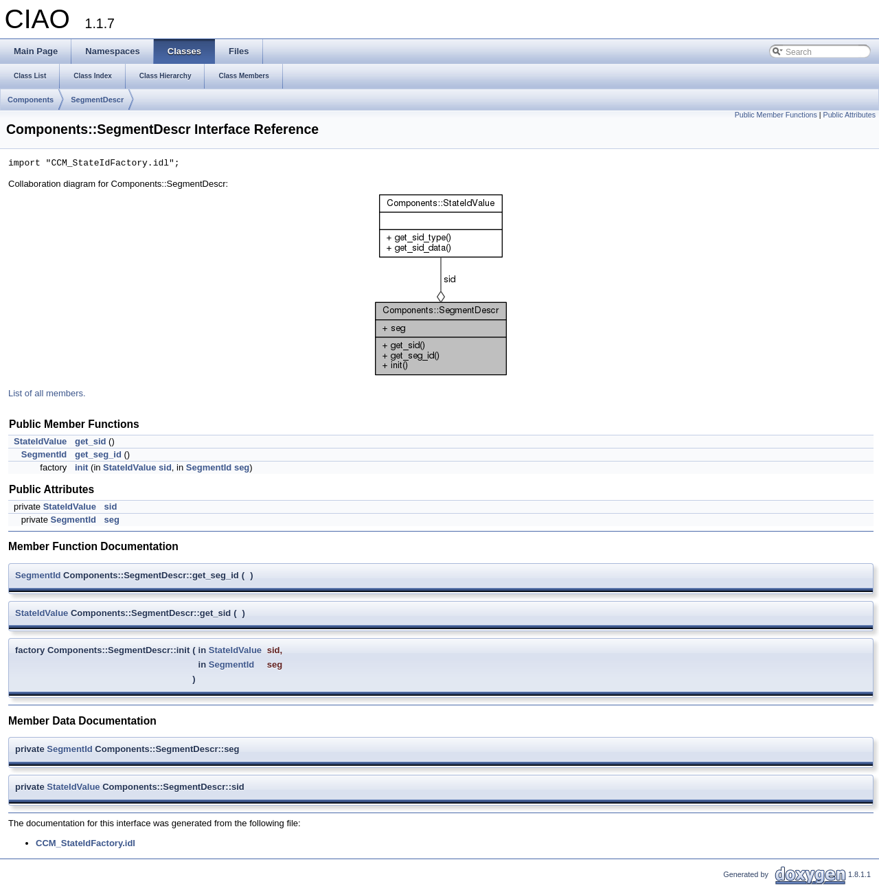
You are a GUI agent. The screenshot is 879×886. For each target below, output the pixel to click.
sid (165, 467)
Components (31, 99)
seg (241, 467)
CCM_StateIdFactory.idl (85, 843)
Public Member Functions (776, 115)
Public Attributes (849, 115)
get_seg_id (98, 454)
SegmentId (44, 454)
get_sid (90, 441)
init (82, 467)
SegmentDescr (97, 99)
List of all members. (47, 393)
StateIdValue (40, 441)
